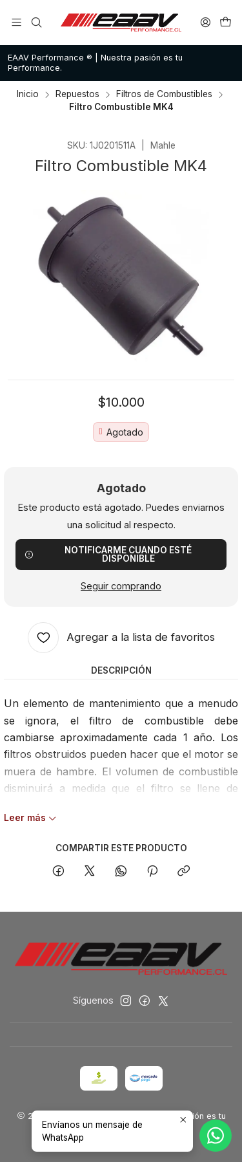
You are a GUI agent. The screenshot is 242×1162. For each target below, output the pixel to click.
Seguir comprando (121, 586)
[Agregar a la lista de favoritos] (121, 637)
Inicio (28, 94)
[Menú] (16, 22)
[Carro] (225, 22)
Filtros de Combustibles (164, 94)
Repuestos (77, 94)
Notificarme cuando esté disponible (108, 554)
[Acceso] (205, 22)
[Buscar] (36, 22)
